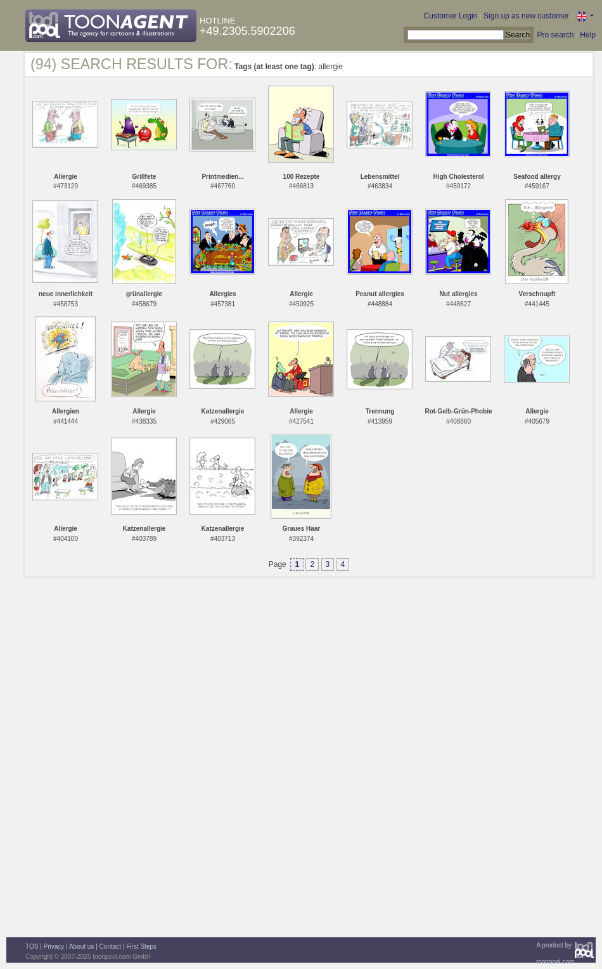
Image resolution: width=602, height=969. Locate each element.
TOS (31, 946)
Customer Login (451, 15)
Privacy (54, 946)
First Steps (141, 946)
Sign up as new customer (526, 15)
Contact (110, 946)
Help (588, 34)
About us (81, 946)
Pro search (555, 34)
